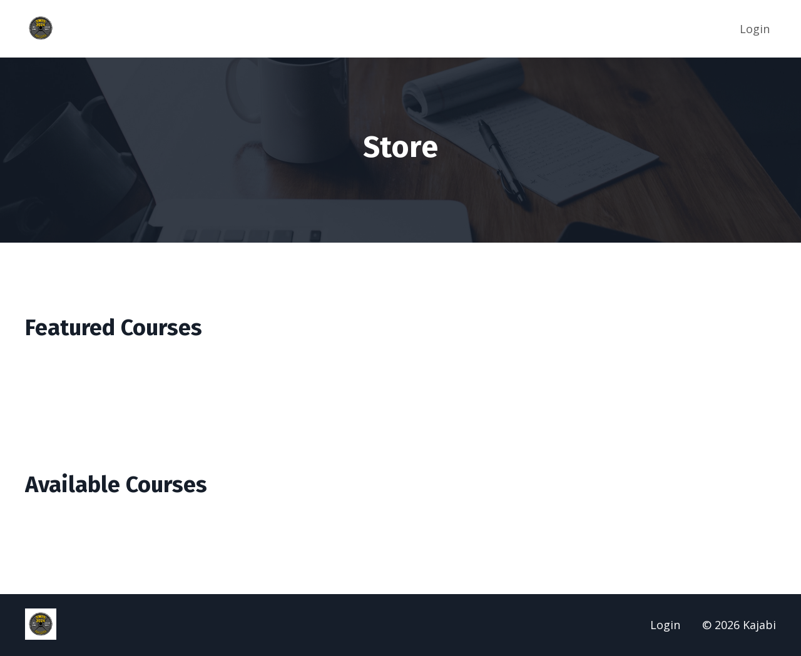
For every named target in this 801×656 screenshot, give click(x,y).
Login (755, 28)
